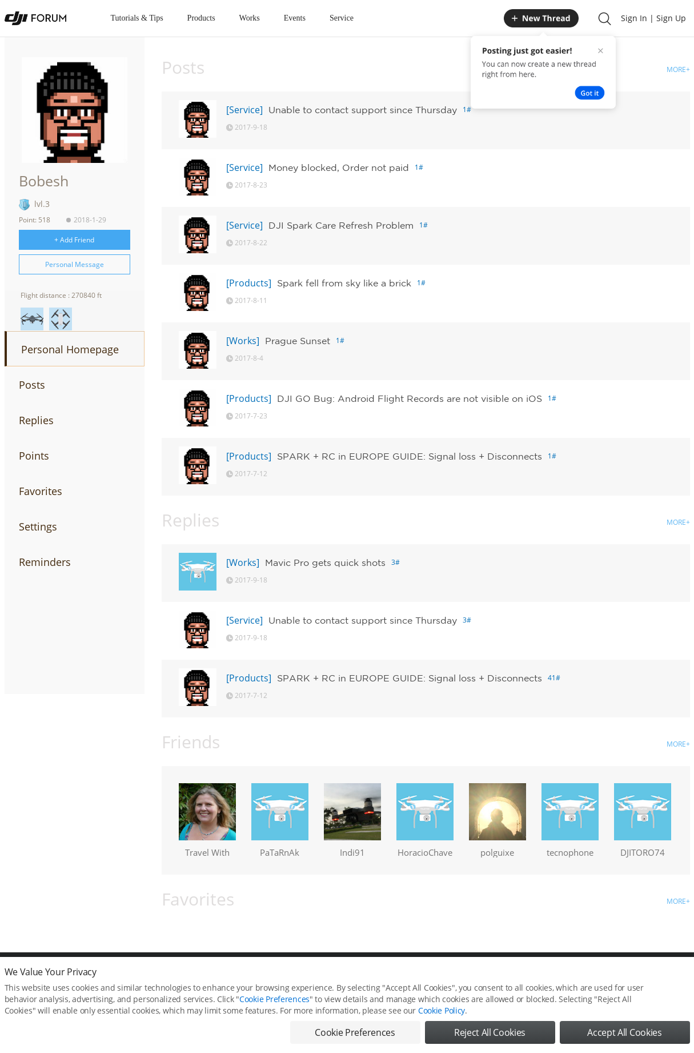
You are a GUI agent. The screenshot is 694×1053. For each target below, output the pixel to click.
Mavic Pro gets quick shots (325, 562)
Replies (36, 420)
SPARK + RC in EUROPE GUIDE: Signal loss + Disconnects (409, 456)
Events (295, 18)
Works (249, 18)
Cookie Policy (441, 1010)
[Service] (244, 109)
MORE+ (678, 69)
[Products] (248, 283)
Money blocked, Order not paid (338, 167)
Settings (38, 526)
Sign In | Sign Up (653, 18)
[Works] (242, 340)
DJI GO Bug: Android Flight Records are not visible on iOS (409, 398)
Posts (32, 385)
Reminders (45, 562)
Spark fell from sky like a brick (344, 283)
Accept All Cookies (624, 1032)
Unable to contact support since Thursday (362, 110)
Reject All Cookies (489, 1032)
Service (342, 18)
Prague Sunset (297, 341)
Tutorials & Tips (137, 18)
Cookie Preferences (274, 999)
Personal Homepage (70, 349)
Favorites (40, 491)
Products (201, 18)
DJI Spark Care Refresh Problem (341, 225)
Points (34, 455)
